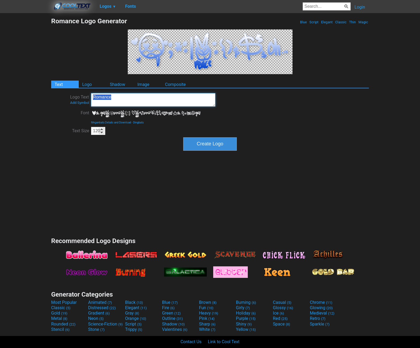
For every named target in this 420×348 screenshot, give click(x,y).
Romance (153, 100)
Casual (282, 302)
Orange (135, 318)
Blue (303, 22)
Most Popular (64, 302)
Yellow (246, 329)
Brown (207, 302)
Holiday (246, 313)
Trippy (133, 329)
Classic (340, 22)
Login (360, 7)
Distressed (102, 307)
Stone (96, 329)
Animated (100, 302)
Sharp (207, 324)
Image (143, 84)
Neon (96, 318)
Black (134, 302)
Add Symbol (79, 103)
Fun (206, 307)
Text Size (80, 130)
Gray (132, 313)
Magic (363, 22)
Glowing (321, 307)
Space (281, 324)
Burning (246, 302)
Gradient (99, 313)
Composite (175, 84)
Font (85, 112)
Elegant (326, 22)
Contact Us (191, 341)
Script (314, 22)
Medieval (322, 313)
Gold (59, 313)
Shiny (244, 324)
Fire (168, 307)
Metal (59, 318)
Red (280, 318)
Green (171, 313)
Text (59, 84)
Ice (278, 313)
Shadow (117, 84)
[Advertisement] (25, 97)
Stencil (60, 329)
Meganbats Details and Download (111, 122)
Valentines (175, 329)
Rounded (63, 324)
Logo (87, 84)
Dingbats (138, 122)
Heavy (208, 313)
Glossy (283, 307)
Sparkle (319, 324)
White (207, 329)
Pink (207, 318)
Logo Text (79, 99)
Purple (246, 318)
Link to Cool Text (223, 341)
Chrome (321, 302)
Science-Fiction (105, 324)
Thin (352, 22)
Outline (172, 318)
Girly (243, 307)
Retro (317, 318)
